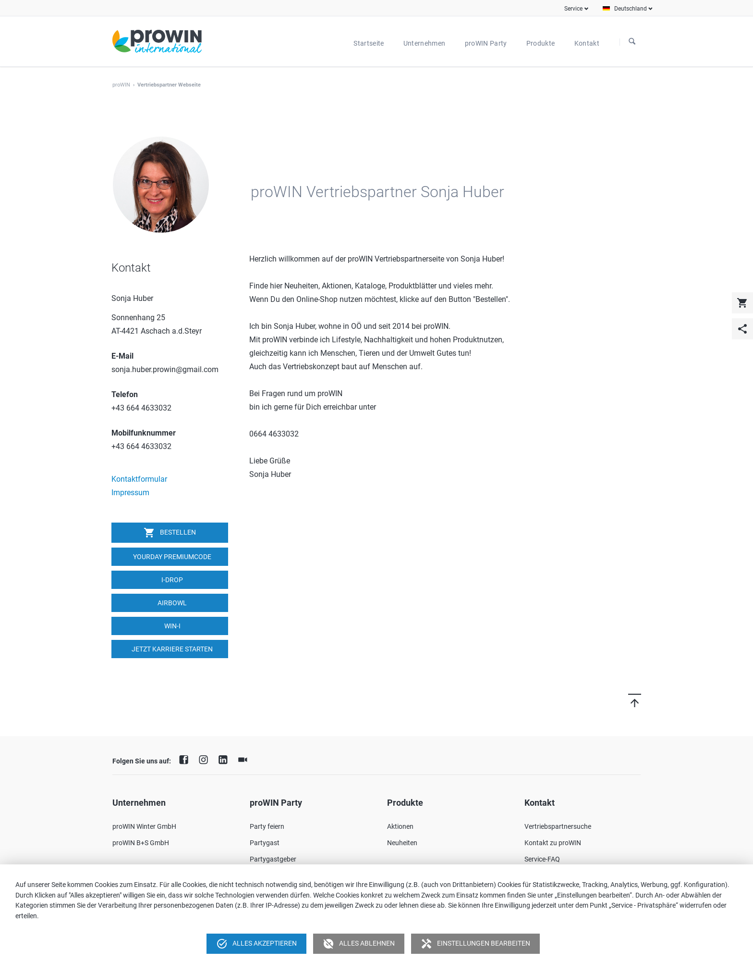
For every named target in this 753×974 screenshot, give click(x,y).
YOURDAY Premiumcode (171, 557)
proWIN (121, 85)
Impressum (130, 492)
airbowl (171, 603)
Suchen (632, 41)
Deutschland (630, 8)
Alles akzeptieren (256, 943)
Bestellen (170, 532)
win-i (172, 626)
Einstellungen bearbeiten (475, 943)
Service (573, 8)
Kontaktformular (139, 479)
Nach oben (623, 700)
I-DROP (171, 580)
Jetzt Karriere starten (171, 649)
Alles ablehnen (359, 943)
